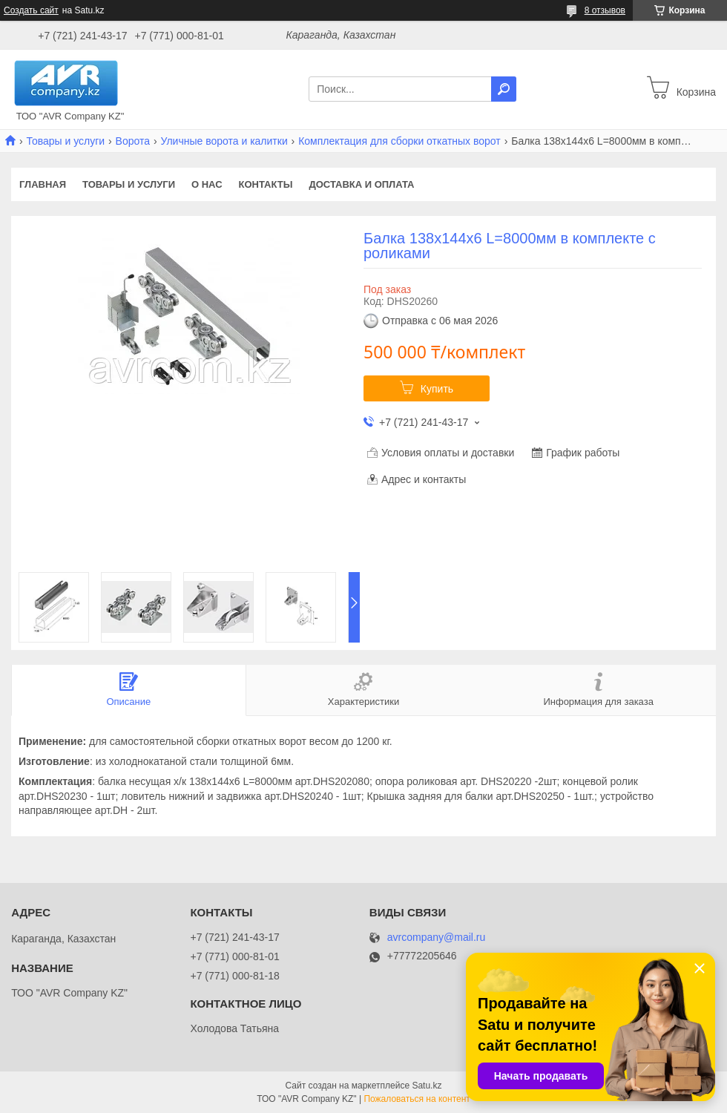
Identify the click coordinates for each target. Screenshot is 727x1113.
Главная (42, 184)
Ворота (133, 141)
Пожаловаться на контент (417, 1099)
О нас (207, 184)
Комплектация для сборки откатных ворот (399, 141)
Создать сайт (31, 10)
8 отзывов (605, 10)
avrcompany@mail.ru (436, 937)
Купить (437, 389)
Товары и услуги (65, 141)
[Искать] (503, 89)
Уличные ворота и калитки (223, 141)
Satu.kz (426, 1085)
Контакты (266, 184)
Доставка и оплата (361, 184)
